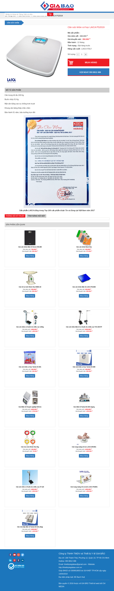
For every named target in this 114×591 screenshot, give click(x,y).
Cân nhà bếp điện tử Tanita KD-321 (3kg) (30, 527)
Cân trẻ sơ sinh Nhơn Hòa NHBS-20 (30, 287)
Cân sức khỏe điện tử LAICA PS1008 (84, 287)
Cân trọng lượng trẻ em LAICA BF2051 (84, 447)
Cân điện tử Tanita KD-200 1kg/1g (84, 407)
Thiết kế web (94, 583)
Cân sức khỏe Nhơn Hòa (84, 247)
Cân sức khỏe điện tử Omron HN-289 (30, 247)
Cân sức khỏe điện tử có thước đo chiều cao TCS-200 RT (84, 327)
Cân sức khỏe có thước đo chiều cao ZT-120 (30, 487)
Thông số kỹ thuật (15, 216)
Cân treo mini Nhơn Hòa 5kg (30, 447)
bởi (100, 583)
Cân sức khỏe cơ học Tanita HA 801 (30, 367)
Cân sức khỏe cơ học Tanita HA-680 (84, 367)
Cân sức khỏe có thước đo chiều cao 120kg (30, 327)
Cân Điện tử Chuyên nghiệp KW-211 (29, 407)
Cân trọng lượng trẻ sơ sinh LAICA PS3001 (84, 487)
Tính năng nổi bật (36, 216)
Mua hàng (30, 256)
